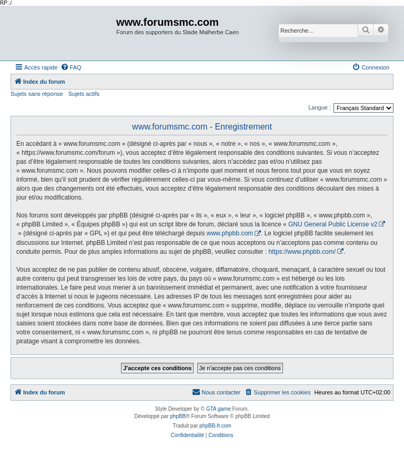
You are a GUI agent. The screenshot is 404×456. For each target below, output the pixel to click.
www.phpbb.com (230, 233)
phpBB (178, 416)
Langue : (319, 107)
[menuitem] (71, 67)
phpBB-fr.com (215, 426)
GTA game (218, 409)
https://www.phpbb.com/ (302, 251)
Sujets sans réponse (37, 94)
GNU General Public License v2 (332, 224)
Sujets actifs (83, 94)
